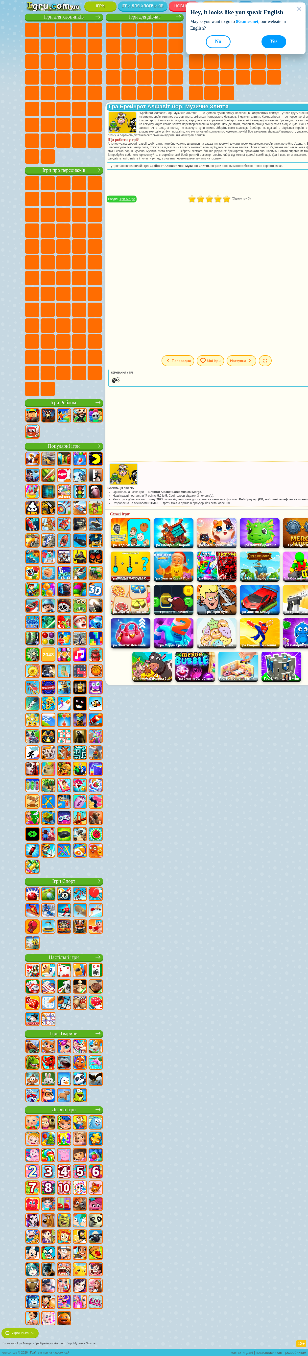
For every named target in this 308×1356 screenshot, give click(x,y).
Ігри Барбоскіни (32, 246)
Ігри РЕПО (95, 373)
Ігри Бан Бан (48, 341)
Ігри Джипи (95, 109)
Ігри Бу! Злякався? (79, 373)
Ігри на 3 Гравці (274, 77)
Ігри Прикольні (274, 61)
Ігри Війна (95, 125)
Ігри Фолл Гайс (79, 278)
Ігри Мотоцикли (95, 46)
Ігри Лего (48, 215)
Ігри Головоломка (95, 325)
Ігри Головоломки (258, 77)
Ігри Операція (160, 77)
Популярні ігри (64, 446)
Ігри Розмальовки (144, 46)
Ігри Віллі (32, 183)
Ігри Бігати (48, 109)
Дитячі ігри (64, 1109)
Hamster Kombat (32, 357)
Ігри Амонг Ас (32, 294)
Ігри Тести (175, 30)
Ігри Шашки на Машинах (48, 156)
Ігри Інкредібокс (95, 357)
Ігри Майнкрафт (48, 46)
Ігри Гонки (79, 61)
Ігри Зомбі (95, 30)
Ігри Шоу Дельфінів (32, 230)
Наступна (241, 361)
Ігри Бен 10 (32, 262)
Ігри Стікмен (32, 61)
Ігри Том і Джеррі (32, 278)
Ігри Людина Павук (79, 246)
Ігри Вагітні (175, 61)
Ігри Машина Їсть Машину (32, 93)
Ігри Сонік (95, 230)
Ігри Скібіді (79, 341)
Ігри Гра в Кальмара (63, 294)
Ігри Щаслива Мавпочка (95, 262)
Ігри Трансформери (63, 357)
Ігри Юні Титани (48, 278)
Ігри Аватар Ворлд (63, 325)
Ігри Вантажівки (48, 61)
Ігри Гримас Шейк (95, 341)
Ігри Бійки (63, 61)
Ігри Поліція (48, 77)
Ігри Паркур (32, 125)
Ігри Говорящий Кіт (79, 183)
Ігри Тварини (64, 1033)
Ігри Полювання (79, 109)
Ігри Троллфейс (79, 199)
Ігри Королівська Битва (32, 46)
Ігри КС (48, 140)
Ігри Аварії (79, 46)
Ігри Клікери (211, 61)
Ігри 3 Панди (48, 230)
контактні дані (242, 1353)
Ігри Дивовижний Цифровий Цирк (48, 357)
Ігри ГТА (48, 93)
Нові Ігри (184, 6)
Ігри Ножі (243, 61)
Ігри (100, 6)
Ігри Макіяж (175, 77)
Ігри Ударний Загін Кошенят (48, 246)
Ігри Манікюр (144, 77)
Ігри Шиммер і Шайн (79, 262)
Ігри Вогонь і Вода (144, 30)
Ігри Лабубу (48, 389)
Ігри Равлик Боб (48, 199)
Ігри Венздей (32, 341)
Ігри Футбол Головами (63, 125)
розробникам (295, 1353)
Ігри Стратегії (63, 30)
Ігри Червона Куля (63, 199)
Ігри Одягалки (113, 61)
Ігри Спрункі (79, 357)
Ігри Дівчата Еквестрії (128, 30)
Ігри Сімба (79, 325)
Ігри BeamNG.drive (95, 140)
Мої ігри (210, 361)
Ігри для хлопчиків (143, 6)
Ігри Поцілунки (144, 61)
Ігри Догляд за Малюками (144, 93)
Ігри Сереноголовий (95, 278)
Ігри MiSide (63, 373)
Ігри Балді (95, 294)
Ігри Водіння (79, 125)
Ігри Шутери (32, 109)
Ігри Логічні (196, 61)
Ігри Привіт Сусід (79, 310)
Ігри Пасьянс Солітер (227, 61)
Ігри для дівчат (144, 17)
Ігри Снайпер (95, 61)
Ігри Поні (113, 30)
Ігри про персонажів (63, 170)
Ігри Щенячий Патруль (63, 183)
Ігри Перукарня (128, 61)
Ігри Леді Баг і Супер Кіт (95, 199)
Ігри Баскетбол (211, 93)
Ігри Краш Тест (79, 140)
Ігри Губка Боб (48, 183)
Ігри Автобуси (95, 93)
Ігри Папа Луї (160, 61)
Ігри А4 (79, 294)
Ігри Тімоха (32, 373)
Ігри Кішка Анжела (160, 46)
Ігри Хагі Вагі (48, 310)
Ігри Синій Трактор (63, 278)
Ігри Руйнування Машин (32, 156)
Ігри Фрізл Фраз (95, 246)
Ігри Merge (127, 199)
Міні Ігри (196, 77)
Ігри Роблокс (63, 402)
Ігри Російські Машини (63, 93)
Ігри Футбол (48, 30)
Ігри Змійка (243, 77)
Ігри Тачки (63, 230)
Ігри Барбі (160, 30)
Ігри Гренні (32, 310)
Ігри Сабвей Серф (63, 215)
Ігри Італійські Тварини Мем (32, 389)
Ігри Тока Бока (48, 325)
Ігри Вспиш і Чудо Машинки (79, 230)
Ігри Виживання (79, 77)
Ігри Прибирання (175, 93)
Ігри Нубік (63, 310)
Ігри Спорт (63, 881)
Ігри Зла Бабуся (32, 215)
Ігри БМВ (63, 140)
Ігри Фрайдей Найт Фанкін (63, 341)
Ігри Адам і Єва (48, 262)
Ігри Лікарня (128, 77)
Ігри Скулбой (95, 310)
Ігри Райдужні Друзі (32, 325)
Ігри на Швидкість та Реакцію (211, 77)
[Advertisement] (194, 723)
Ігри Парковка (32, 30)
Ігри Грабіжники (95, 77)
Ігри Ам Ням (95, 215)
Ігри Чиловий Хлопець (48, 373)
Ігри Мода (128, 93)
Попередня (178, 361)
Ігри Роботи (32, 77)
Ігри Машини (63, 46)
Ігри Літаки (48, 125)
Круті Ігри (196, 93)
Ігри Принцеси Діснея (113, 93)
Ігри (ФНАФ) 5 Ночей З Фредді (32, 199)
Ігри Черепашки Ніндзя (63, 262)
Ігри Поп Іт (258, 61)
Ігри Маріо (63, 246)
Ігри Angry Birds (79, 215)
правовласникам (269, 1353)
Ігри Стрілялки (63, 109)
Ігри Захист (227, 93)
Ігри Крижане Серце (175, 46)
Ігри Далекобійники (32, 140)
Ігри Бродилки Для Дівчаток (128, 46)
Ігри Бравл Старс (48, 294)
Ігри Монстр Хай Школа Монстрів (113, 46)
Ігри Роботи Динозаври (63, 77)
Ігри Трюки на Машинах (227, 77)
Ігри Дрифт (79, 93)
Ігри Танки (79, 30)
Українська (20, 1333)
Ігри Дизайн (160, 93)
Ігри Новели (113, 77)
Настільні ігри (64, 957)
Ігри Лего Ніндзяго (95, 183)
